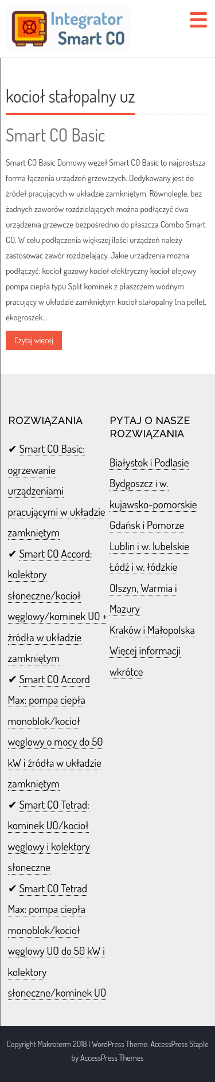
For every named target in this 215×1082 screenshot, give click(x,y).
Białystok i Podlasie (149, 462)
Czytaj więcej (33, 340)
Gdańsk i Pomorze (147, 525)
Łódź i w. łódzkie (143, 566)
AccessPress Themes (112, 1058)
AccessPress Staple (179, 1044)
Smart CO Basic (55, 135)
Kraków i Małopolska (152, 629)
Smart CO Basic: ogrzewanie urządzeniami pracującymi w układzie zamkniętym (56, 490)
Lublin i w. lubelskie (149, 546)
